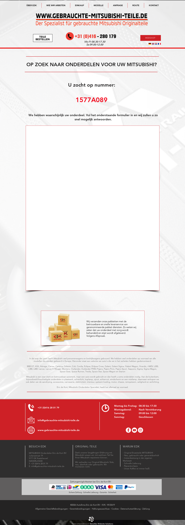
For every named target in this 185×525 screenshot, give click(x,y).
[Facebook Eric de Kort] (128, 430)
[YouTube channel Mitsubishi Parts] (134, 430)
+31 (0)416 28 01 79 (48, 407)
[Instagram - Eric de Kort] (140, 430)
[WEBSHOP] (150, 38)
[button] (98, 5)
